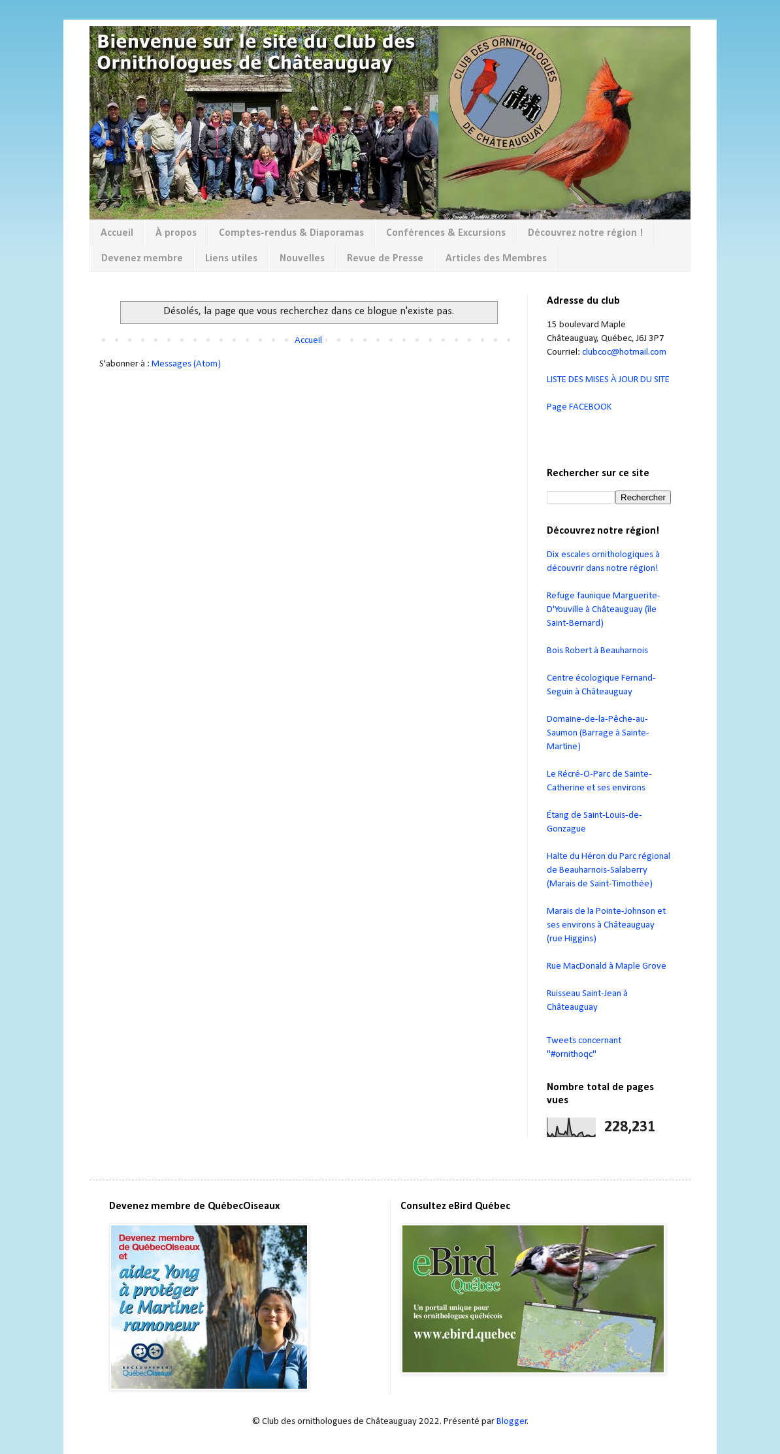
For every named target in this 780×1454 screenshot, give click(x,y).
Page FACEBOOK (579, 407)
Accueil (117, 233)
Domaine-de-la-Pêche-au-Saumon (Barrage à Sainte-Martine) (598, 733)
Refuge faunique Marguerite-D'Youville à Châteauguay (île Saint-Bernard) (603, 609)
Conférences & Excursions (446, 233)
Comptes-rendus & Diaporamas (291, 233)
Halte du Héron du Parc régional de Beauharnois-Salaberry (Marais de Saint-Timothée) (608, 870)
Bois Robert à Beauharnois (597, 651)
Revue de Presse (385, 258)
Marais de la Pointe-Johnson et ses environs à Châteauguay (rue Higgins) (606, 925)
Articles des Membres (496, 258)
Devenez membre (142, 258)
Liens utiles (231, 258)
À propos (176, 233)
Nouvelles (302, 258)
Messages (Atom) (186, 364)
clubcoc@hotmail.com (624, 352)
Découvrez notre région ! (585, 233)
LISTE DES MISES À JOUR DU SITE (608, 380)
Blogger (511, 1422)
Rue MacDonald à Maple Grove (606, 966)
